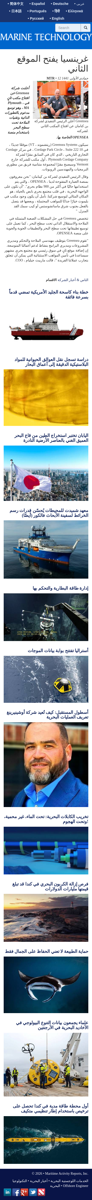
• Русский (36, 18)
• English (57, 18)
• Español (37, 4)
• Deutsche (59, 4)
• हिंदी (56, 11)
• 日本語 (15, 11)
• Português (37, 11)
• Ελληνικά (74, 11)
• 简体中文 (16, 4)
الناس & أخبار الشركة (73, 280)
